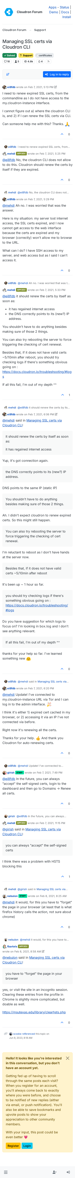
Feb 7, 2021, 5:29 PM (41, 199)
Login (27, 1145)
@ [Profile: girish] (8, 829)
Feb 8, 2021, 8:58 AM (27, 951)
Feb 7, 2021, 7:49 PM (49, 772)
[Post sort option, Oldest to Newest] (7, 74)
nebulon (12, 896)
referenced (28, 1033)
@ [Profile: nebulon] (9, 957)
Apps (52, 7)
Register (13, 1145)
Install (66, 17)
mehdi (11, 153)
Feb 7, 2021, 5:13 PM (40, 87)
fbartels (12, 946)
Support (25, 55)
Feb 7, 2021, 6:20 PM (41, 688)
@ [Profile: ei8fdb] (8, 160)
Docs (65, 12)
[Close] (67, 1058)
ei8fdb (11, 87)
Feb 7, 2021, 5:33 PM (52, 289)
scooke (17, 1033)
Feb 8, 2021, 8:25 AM (53, 896)
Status (64, 7)
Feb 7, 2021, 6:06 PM (41, 414)
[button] (6, 1172)
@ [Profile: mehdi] (8, 205)
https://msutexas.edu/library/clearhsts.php (34, 1012)
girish (10, 772)
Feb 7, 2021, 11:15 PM (52, 823)
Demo (53, 12)
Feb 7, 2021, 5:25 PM (52, 153)
